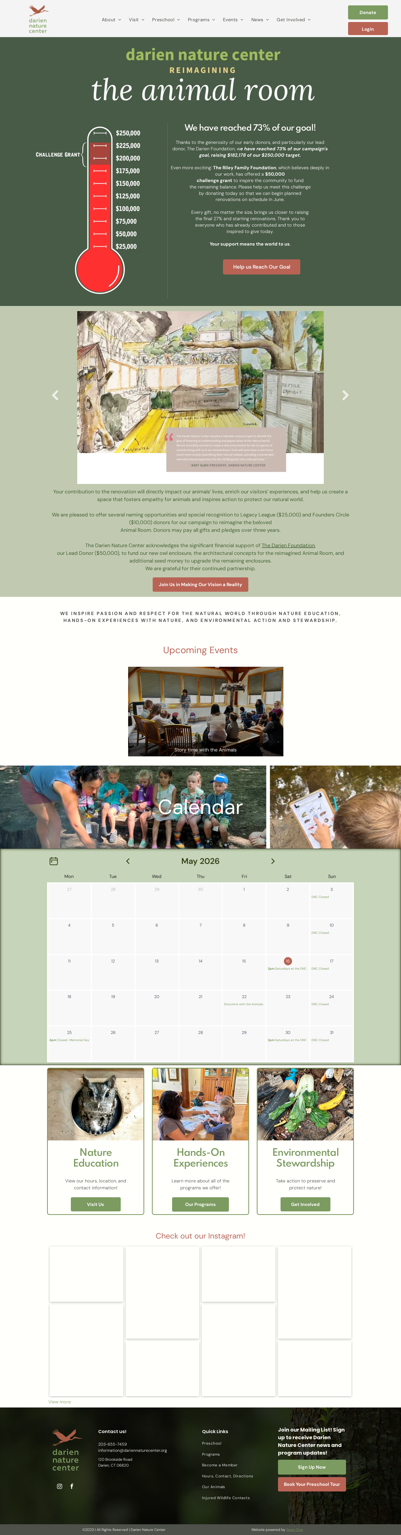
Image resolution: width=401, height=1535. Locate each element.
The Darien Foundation (288, 545)
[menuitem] (111, 20)
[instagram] (59, 1487)
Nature (95, 1153)
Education (95, 1164)
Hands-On (200, 1153)
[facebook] (72, 1487)
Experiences (200, 1164)
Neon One (294, 1529)
